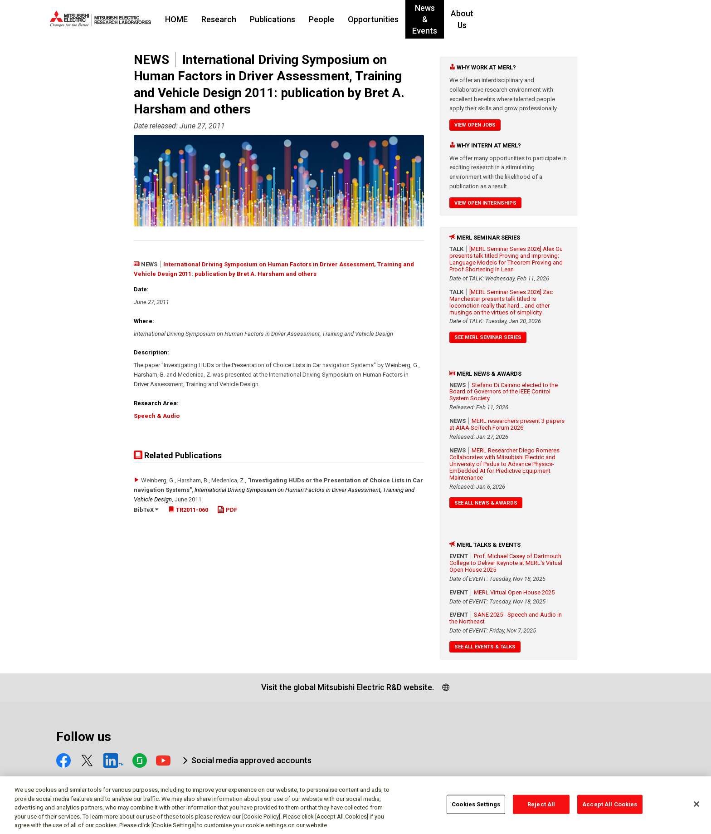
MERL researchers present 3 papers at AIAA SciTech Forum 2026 (507, 424)
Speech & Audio (157, 415)
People (377, 19)
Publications (328, 19)
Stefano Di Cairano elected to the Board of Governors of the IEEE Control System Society (503, 392)
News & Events (494, 19)
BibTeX (146, 509)
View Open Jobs (475, 125)
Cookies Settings (476, 808)
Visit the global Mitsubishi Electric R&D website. (347, 687)
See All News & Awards (485, 503)
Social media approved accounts (251, 760)
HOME (231, 19)
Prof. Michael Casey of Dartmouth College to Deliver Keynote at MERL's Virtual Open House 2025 (505, 563)
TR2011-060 (188, 509)
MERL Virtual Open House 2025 (514, 592)
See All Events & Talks (485, 647)
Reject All (541, 808)
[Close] (696, 809)
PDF (227, 509)
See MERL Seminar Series (487, 337)
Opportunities (428, 19)
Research (274, 19)
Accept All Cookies (609, 808)
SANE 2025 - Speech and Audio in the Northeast (505, 618)
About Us (552, 19)
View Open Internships (485, 203)
